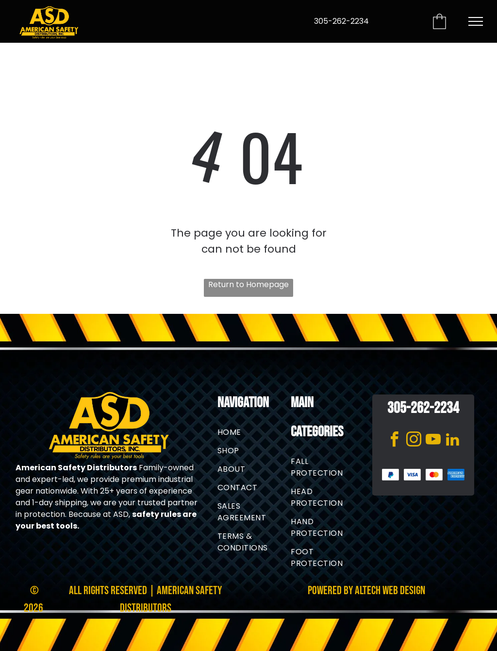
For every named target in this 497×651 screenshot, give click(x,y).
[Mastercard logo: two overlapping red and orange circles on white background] (434, 474)
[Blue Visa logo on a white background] (412, 474)
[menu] (475, 21)
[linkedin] (452, 441)
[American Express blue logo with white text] (455, 474)
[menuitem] (252, 432)
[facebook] (394, 441)
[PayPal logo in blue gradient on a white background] (390, 474)
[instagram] (413, 441)
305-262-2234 (341, 21)
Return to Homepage (248, 284)
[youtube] (433, 441)
